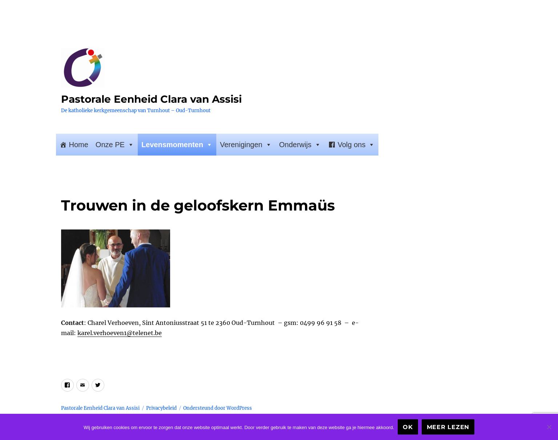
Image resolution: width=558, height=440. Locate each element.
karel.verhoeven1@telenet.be (119, 333)
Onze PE (115, 145)
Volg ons (356, 145)
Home (78, 145)
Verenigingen (246, 145)
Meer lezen (448, 427)
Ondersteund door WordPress (217, 408)
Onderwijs (300, 145)
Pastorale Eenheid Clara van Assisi (151, 99)
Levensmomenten (177, 145)
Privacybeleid (161, 408)
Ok (408, 427)
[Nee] (549, 427)
